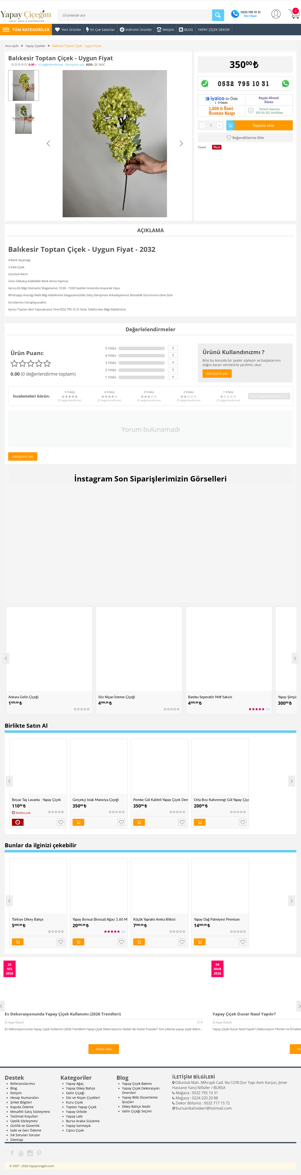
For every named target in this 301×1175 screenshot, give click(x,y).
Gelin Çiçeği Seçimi (137, 1111)
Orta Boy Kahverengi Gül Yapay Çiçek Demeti (221, 800)
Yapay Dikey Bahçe (80, 1088)
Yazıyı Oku (104, 1049)
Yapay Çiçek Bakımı (137, 1083)
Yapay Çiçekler (35, 46)
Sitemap (16, 1139)
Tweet (202, 147)
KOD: (89, 65)
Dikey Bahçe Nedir (136, 1106)
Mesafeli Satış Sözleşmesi (30, 1111)
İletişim (16, 1093)
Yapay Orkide (76, 1111)
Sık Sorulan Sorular (25, 1135)
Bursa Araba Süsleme (83, 1121)
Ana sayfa (11, 46)
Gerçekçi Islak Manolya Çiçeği (96, 800)
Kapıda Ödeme (22, 1107)
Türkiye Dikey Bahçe (27, 919)
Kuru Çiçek (74, 1102)
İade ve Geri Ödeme (25, 1130)
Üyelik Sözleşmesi (24, 1121)
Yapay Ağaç (75, 1083)
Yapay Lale (74, 1116)
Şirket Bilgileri (21, 1102)
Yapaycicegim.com (41, 1166)
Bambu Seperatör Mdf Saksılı (210, 697)
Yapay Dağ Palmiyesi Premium (217, 919)
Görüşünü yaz (74, 64)
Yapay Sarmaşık (78, 1125)
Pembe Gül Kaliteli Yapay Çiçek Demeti (160, 800)
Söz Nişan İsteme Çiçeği (116, 697)
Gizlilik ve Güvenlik (24, 1125)
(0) (50, 64)
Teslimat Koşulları (24, 1116)
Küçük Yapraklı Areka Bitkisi (154, 919)
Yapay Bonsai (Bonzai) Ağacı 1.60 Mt (100, 919)
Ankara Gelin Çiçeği (23, 697)
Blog (13, 1088)
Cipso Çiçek (75, 1130)
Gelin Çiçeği (75, 1093)
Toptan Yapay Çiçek (81, 1107)
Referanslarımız (22, 1083)
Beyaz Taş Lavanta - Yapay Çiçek (36, 800)
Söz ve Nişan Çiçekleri (83, 1097)
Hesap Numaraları (24, 1097)
